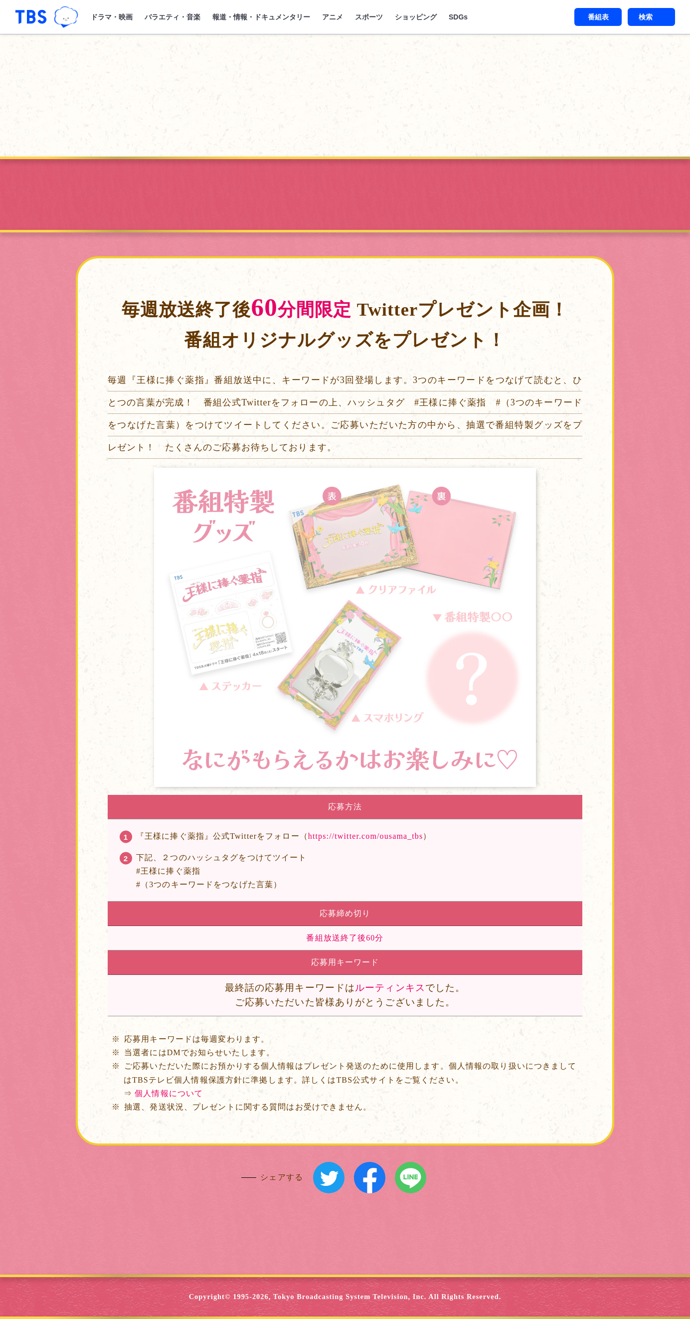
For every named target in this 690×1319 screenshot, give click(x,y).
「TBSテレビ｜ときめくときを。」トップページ (31, 17)
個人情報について (169, 1093)
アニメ (332, 17)
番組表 (598, 17)
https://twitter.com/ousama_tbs (365, 836)
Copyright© (210, 1297)
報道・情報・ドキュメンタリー (261, 17)
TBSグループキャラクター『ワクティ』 (66, 16)
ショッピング (416, 17)
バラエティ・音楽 (172, 17)
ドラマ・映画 (112, 17)
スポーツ (369, 17)
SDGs (458, 17)
